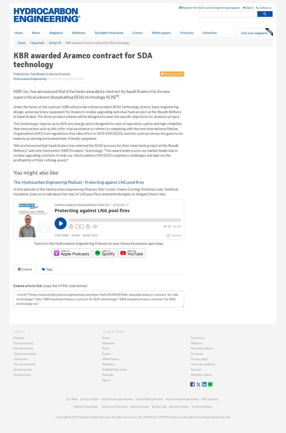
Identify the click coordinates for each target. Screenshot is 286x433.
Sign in (248, 7)
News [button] (36, 33)
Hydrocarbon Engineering (29, 79)
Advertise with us (202, 348)
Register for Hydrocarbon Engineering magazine (209, 7)
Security (196, 369)
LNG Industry (209, 399)
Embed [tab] (25, 269)
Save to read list (172, 74)
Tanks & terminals (24, 354)
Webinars (79, 33)
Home (19, 33)
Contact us (264, 7)
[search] (226, 14)
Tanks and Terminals (114, 406)
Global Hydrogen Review (117, 399)
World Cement (139, 406)
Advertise (210, 33)
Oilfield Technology (85, 406)
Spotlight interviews (109, 33)
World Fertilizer (179, 406)
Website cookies (201, 375)
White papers (161, 33)
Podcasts (187, 33)
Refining (18, 338)
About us (196, 343)
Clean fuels (20, 359)
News (105, 348)
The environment (24, 364)
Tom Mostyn (38, 74)
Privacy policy (199, 359)
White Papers (110, 359)
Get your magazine (257, 32)
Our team (197, 354)
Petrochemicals (23, 348)
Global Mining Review (149, 399)
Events (138, 33)
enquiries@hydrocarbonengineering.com (204, 417)
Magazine (56, 33)
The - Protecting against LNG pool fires (78, 182)
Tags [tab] (47, 269)
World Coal (159, 406)
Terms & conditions (203, 364)
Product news (22, 375)
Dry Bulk (72, 399)
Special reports (22, 369)
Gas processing (23, 343)
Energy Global (89, 399)
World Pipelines (202, 406)
